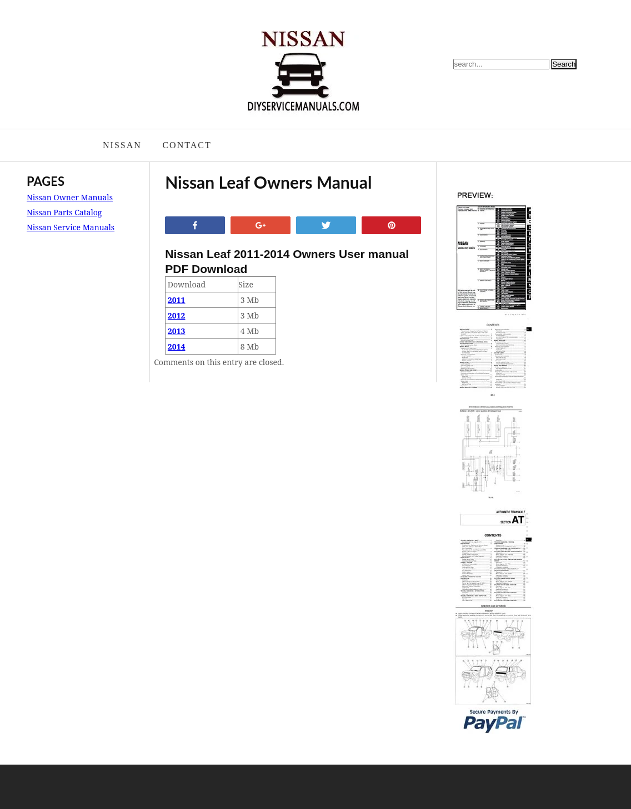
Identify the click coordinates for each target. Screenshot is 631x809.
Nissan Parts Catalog (64, 212)
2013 (177, 331)
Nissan (122, 145)
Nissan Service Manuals (70, 227)
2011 (177, 300)
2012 (177, 315)
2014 (177, 346)
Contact (186, 145)
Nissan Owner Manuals (70, 197)
